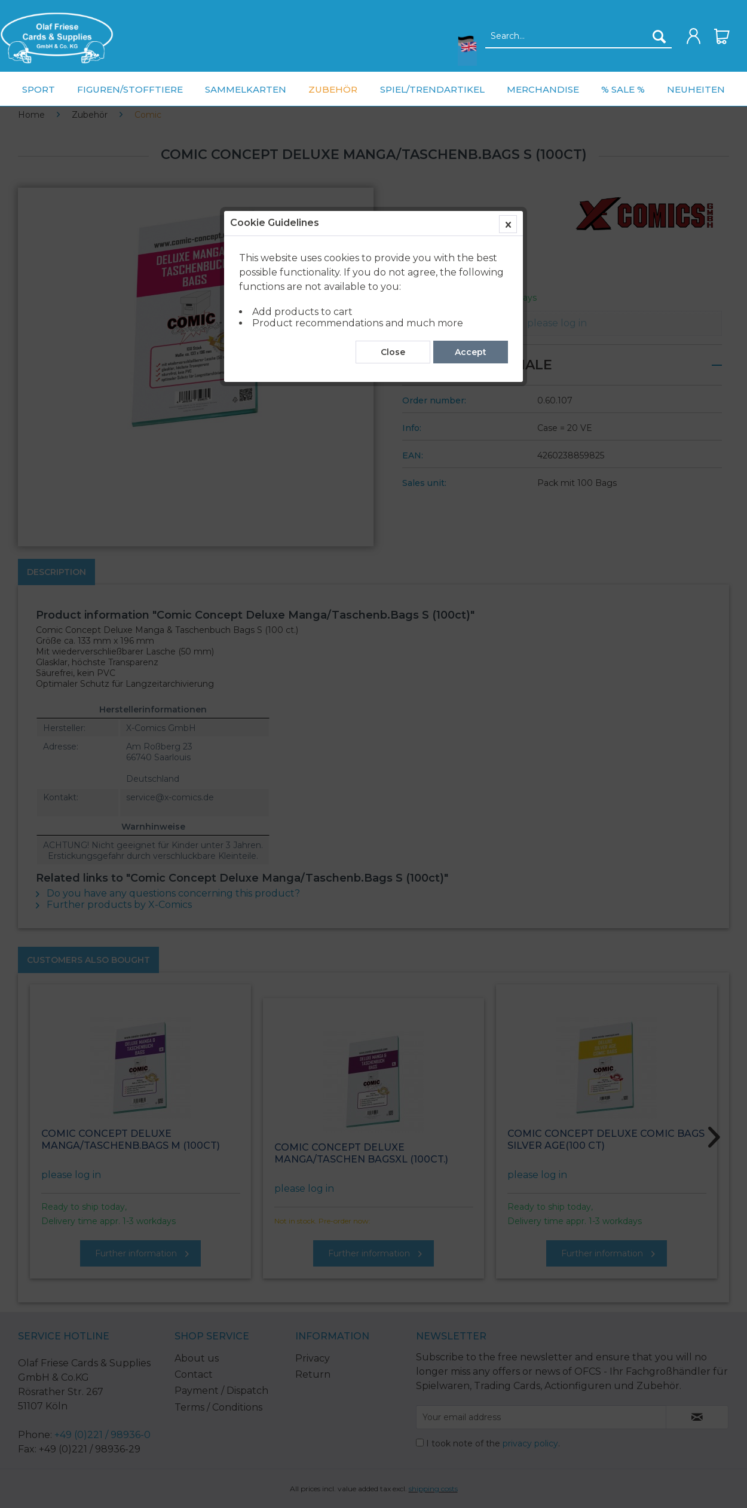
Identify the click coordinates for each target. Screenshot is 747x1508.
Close (393, 270)
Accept (470, 270)
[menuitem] (57, 38)
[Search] (659, 36)
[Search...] (578, 36)
